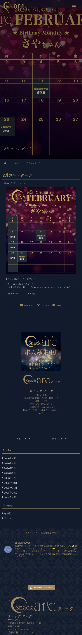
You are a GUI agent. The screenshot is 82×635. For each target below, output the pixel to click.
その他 (7, 513)
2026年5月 (10, 458)
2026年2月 (10, 473)
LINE (57, 305)
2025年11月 (10, 487)
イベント (23, 183)
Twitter (43, 305)
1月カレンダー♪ (23, 438)
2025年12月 (10, 483)
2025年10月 (10, 492)
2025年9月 (10, 497)
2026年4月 (10, 463)
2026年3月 (10, 468)
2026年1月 (10, 478)
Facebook (27, 305)
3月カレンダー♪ (59, 438)
